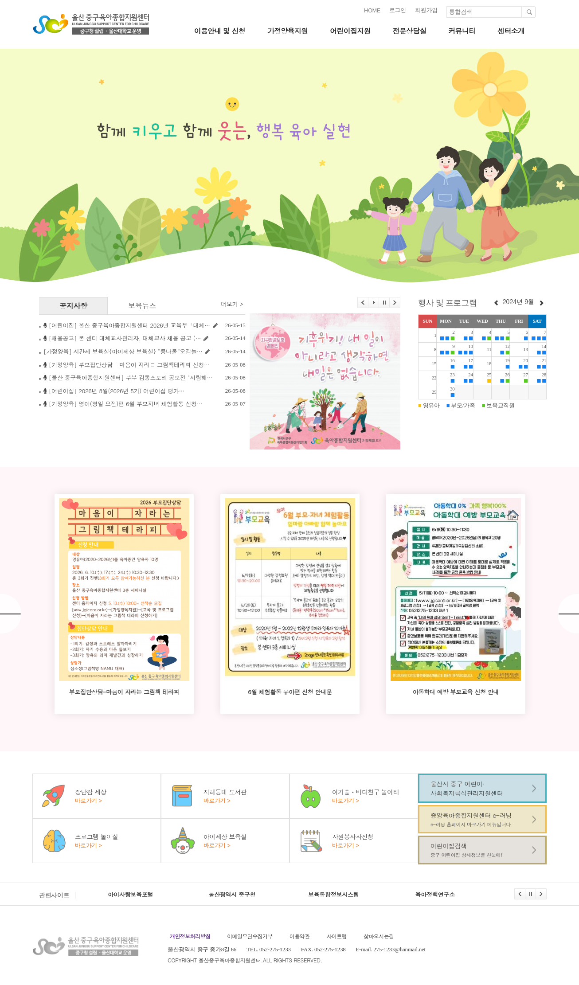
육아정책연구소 (435, 894)
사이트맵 (336, 936)
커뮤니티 (461, 31)
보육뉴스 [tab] (142, 305)
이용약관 (300, 936)
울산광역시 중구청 (231, 894)
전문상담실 (409, 31)
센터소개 (510, 31)
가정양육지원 (287, 31)
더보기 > (232, 304)
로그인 (397, 10)
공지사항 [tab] (73, 305)
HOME (372, 10)
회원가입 (426, 10)
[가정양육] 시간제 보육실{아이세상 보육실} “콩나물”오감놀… (122, 351)
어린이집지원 (350, 31)
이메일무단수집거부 (250, 936)
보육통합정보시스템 (333, 894)
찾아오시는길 (379, 936)
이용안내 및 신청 (219, 31)
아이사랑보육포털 (130, 894)
